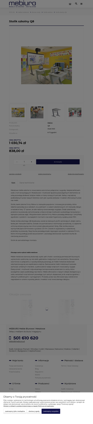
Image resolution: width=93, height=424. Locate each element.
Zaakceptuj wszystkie (50, 411)
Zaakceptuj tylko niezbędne (15, 411)
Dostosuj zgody (34, 411)
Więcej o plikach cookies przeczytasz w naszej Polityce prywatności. (28, 406)
